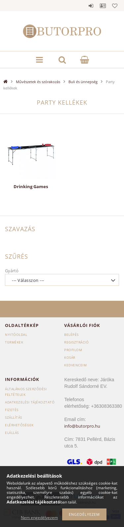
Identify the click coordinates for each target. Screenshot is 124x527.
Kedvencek (115, 5)
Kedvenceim (75, 365)
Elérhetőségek (19, 425)
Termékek (14, 342)
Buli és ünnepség (83, 81)
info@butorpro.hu (82, 426)
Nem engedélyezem (39, 517)
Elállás (12, 432)
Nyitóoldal (16, 334)
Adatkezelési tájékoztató (30, 402)
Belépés (91, 5)
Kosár (69, 357)
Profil (103, 5)
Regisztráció (76, 342)
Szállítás (13, 417)
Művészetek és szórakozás (38, 81)
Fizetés (12, 409)
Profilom (73, 349)
